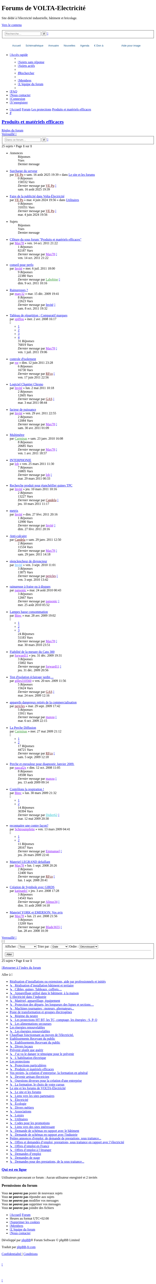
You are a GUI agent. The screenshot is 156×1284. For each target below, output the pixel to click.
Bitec (18, 615)
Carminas (21, 438)
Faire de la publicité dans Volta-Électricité (37, 196)
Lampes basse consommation (29, 612)
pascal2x (20, 767)
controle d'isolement (23, 359)
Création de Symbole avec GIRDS (32, 887)
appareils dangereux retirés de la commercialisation (43, 702)
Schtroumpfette (25, 829)
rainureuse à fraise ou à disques (30, 586)
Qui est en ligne (14, 1169)
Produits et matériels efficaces (33, 121)
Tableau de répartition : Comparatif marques (38, 315)
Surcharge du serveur (23, 171)
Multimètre (17, 435)
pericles (51, 576)
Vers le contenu (12, 25)
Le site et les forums (81, 174)
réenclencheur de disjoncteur (28, 561)
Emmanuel (53, 851)
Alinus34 (51, 902)
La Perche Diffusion (23, 727)
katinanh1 (21, 890)
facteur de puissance (23, 409)
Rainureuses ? (19, 290)
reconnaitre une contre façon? (29, 825)
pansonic (20, 590)
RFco (49, 373)
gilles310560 (23, 680)
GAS (49, 399)
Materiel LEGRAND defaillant (30, 862)
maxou (50, 717)
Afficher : (21, 946)
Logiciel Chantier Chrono (26, 384)
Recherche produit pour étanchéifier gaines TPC (41, 485)
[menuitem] (31, 62)
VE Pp (19, 174)
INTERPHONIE (20, 460)
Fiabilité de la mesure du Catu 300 (32, 652)
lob (17, 464)
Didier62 (51, 815)
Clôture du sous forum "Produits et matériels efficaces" (45, 239)
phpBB (26, 1240)
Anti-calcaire (18, 536)
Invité (18, 268)
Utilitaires (72, 200)
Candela (51, 500)
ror (16, 362)
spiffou (19, 319)
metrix (14, 510)
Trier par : (53, 946)
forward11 (21, 655)
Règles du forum (12, 130)
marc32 (19, 293)
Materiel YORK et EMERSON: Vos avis (36, 912)
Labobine (52, 279)
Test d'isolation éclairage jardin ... (31, 677)
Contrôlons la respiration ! (27, 789)
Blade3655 (53, 927)
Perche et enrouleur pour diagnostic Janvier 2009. (42, 764)
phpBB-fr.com (26, 1247)
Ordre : (83, 946)
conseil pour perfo (21, 265)
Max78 (19, 243)
